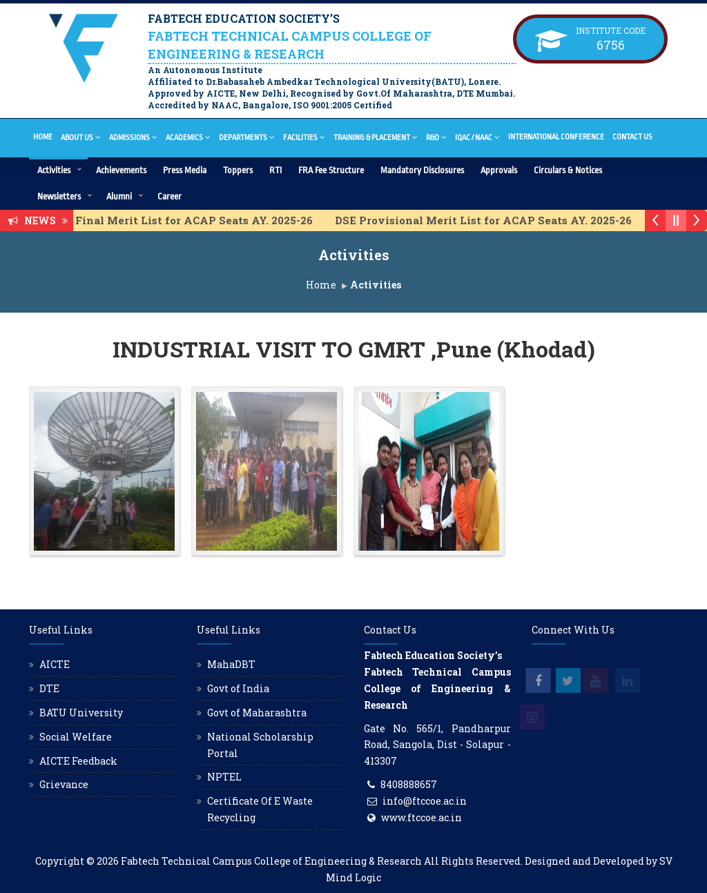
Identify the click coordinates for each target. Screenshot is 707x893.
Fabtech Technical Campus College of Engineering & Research (271, 860)
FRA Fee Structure (331, 170)
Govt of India (238, 688)
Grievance (63, 784)
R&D (436, 137)
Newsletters (59, 196)
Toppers (238, 170)
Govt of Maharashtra (257, 712)
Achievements (121, 170)
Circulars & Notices (568, 170)
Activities (53, 170)
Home (42, 137)
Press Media (184, 170)
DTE (49, 688)
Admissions (133, 137)
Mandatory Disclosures (422, 170)
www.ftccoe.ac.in (421, 817)
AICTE (54, 664)
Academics (188, 137)
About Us (81, 137)
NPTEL (224, 776)
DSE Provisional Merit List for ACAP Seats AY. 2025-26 (495, 220)
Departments (247, 137)
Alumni (119, 196)
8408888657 (408, 784)
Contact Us (632, 137)
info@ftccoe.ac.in (424, 800)
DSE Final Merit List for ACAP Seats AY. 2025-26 (194, 220)
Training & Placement (375, 137)
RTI (275, 170)
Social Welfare (75, 736)
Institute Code (611, 30)
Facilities (304, 137)
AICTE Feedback (78, 760)
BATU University (81, 712)
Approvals (499, 170)
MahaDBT (231, 664)
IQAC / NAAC (477, 137)
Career (169, 196)
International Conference (556, 137)
